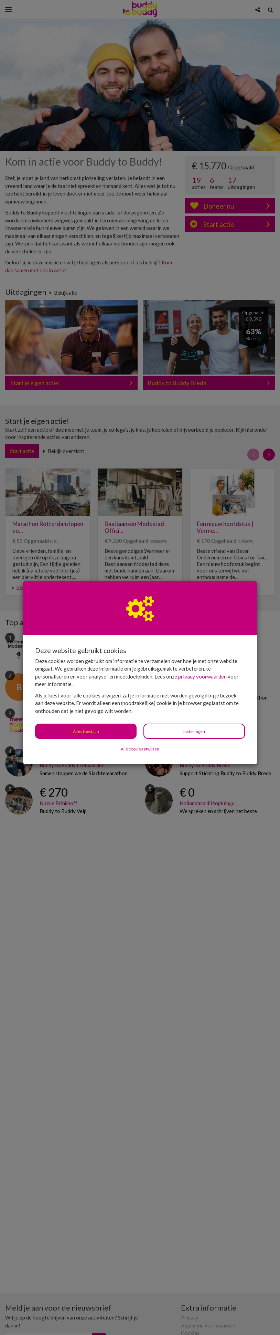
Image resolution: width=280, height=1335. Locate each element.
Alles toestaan (86, 731)
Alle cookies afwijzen (140, 748)
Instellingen (194, 731)
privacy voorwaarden (202, 676)
